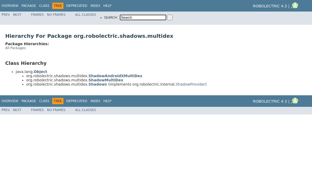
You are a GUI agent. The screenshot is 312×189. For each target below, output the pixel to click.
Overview (10, 6)
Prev (6, 15)
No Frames (56, 15)
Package (28, 6)
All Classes (85, 15)
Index (95, 6)
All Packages (15, 48)
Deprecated (76, 6)
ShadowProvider (190, 84)
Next (17, 15)
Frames (37, 15)
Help (107, 6)
